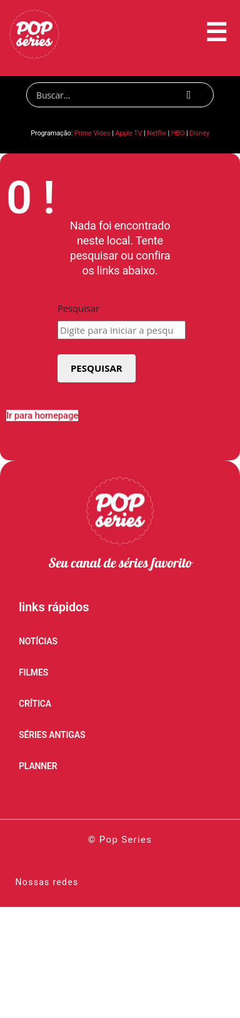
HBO (178, 133)
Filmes (120, 803)
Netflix (156, 133)
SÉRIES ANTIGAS (52, 735)
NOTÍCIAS (38, 641)
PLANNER (38, 766)
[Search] (120, 94)
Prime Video (92, 133)
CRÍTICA (35, 704)
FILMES (33, 672)
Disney (199, 133)
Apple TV (128, 133)
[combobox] (122, 330)
